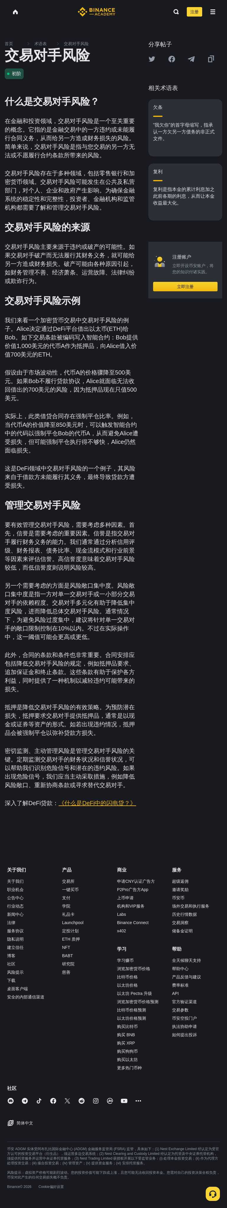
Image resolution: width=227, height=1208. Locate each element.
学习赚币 (125, 960)
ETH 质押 (71, 939)
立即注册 (185, 286)
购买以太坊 (127, 1059)
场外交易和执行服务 (190, 906)
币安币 (178, 897)
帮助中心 (180, 968)
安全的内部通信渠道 (25, 997)
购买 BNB (126, 1034)
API (175, 993)
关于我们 (15, 881)
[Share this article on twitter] (151, 59)
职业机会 (15, 889)
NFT (66, 947)
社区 (11, 964)
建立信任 (15, 947)
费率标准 (180, 985)
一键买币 (70, 889)
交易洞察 (180, 922)
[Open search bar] (174, 11)
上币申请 (125, 897)
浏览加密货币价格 (133, 968)
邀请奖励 (180, 889)
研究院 (68, 964)
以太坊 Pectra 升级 (134, 993)
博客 (11, 955)
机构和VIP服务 (131, 906)
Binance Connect (133, 922)
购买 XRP (126, 1043)
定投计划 (70, 931)
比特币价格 (127, 977)
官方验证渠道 (184, 1001)
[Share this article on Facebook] (171, 59)
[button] (212, 11)
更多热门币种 (129, 1067)
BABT (67, 955)
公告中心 (15, 897)
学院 (66, 906)
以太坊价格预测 (131, 1018)
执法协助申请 (184, 1026)
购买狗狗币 (127, 1051)
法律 (11, 922)
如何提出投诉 (184, 1034)
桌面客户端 (17, 988)
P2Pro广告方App (132, 889)
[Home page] (96, 12)
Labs (121, 914)
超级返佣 (180, 881)
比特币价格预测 (131, 1010)
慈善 (66, 972)
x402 (121, 931)
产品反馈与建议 (186, 977)
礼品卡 (68, 914)
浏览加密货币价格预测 (137, 1001)
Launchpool (72, 922)
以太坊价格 (127, 985)
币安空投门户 (184, 1018)
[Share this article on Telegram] (191, 59)
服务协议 (15, 931)
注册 (194, 11)
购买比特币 (127, 1026)
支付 (66, 897)
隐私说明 (15, 939)
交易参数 (180, 1010)
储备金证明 (182, 931)
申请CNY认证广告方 (136, 881)
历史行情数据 (184, 914)
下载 (11, 980)
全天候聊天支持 (186, 960)
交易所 (68, 881)
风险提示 (15, 972)
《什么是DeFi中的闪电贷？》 (97, 803)
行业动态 (15, 906)
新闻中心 (15, 914)
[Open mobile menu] (213, 11)
